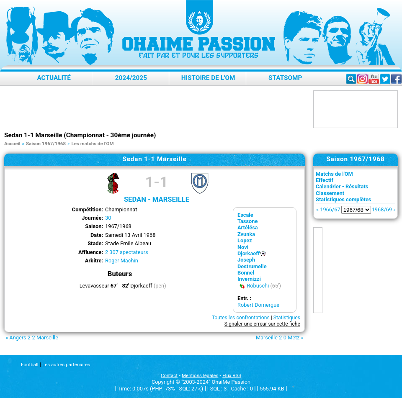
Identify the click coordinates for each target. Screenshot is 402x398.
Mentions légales (200, 375)
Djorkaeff (248, 253)
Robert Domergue (258, 305)
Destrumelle (252, 266)
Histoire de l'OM (208, 78)
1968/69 (382, 209)
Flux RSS (231, 375)
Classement (330, 193)
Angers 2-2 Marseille (33, 337)
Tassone (247, 221)
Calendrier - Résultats (342, 186)
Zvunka (246, 234)
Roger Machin (121, 260)
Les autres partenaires (66, 364)
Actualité (54, 78)
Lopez (244, 240)
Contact (169, 375)
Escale (245, 215)
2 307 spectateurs (126, 252)
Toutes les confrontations (241, 318)
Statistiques (286, 318)
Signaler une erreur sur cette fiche (262, 324)
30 (108, 218)
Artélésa (247, 227)
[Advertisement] (156, 109)
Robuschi (258, 285)
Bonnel (245, 273)
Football (29, 364)
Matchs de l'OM (334, 174)
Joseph (246, 260)
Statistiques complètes (343, 199)
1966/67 (330, 209)
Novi (242, 247)
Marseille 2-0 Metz (278, 337)
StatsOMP (285, 78)
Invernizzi (249, 279)
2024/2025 (131, 78)
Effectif (324, 180)
